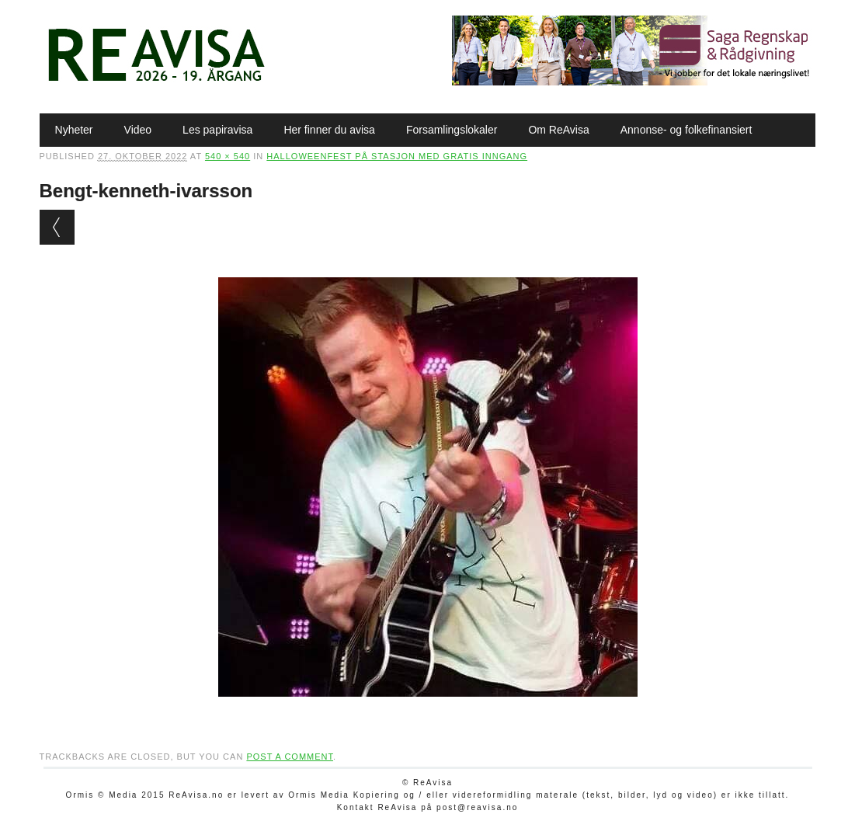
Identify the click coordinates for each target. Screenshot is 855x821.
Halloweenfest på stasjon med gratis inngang (396, 156)
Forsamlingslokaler (451, 129)
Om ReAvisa (558, 129)
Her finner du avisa (329, 129)
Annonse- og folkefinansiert (686, 129)
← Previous (57, 227)
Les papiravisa (217, 129)
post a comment (289, 756)
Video (138, 129)
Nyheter (74, 129)
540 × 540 (227, 156)
